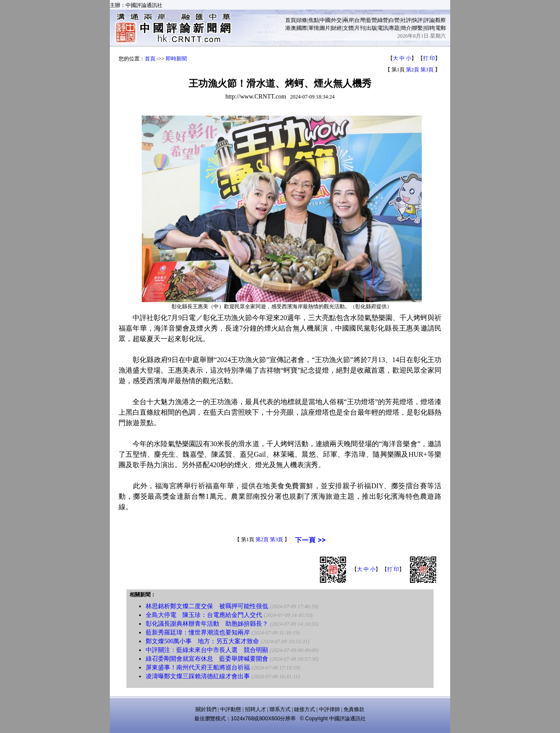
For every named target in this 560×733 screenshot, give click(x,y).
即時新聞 (176, 59)
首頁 (290, 20)
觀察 (440, 20)
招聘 (429, 28)
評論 (429, 20)
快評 (417, 20)
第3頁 (427, 70)
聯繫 (417, 28)
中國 (325, 20)
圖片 (325, 28)
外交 (336, 20)
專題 (394, 28)
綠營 (383, 20)
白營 (394, 20)
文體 (348, 28)
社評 (406, 20)
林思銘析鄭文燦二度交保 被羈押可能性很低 (207, 606)
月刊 (359, 28)
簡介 (406, 28)
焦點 (313, 20)
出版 (371, 28)
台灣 (359, 20)
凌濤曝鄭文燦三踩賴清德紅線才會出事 (198, 676)
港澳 (290, 28)
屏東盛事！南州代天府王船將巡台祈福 (198, 667)
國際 (302, 28)
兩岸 (348, 20)
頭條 (302, 20)
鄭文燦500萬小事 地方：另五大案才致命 (202, 641)
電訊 (383, 28)
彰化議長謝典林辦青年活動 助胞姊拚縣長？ (207, 623)
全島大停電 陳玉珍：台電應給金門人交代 (204, 615)
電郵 (440, 28)
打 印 (429, 58)
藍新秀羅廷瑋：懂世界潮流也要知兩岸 (198, 632)
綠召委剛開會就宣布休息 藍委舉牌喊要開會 (207, 658)
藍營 (371, 20)
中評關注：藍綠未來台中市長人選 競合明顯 (207, 650)
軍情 (313, 28)
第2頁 (412, 70)
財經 (336, 28)
